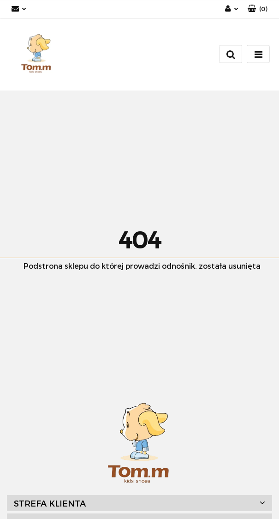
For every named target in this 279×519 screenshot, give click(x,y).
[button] (257, 9)
